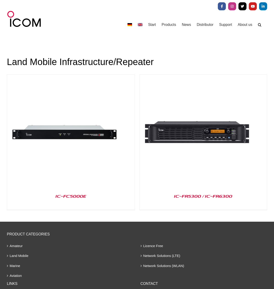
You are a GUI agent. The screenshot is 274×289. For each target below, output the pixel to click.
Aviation (16, 276)
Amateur (16, 246)
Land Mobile (19, 256)
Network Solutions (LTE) (161, 256)
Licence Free (153, 246)
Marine (15, 266)
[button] (259, 24)
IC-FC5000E (70, 196)
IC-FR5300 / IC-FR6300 (203, 196)
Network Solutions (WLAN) (163, 266)
